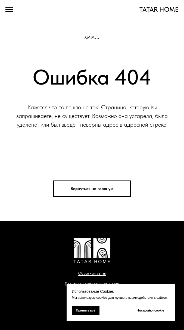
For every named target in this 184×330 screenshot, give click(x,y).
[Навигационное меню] (9, 9)
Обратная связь (92, 273)
